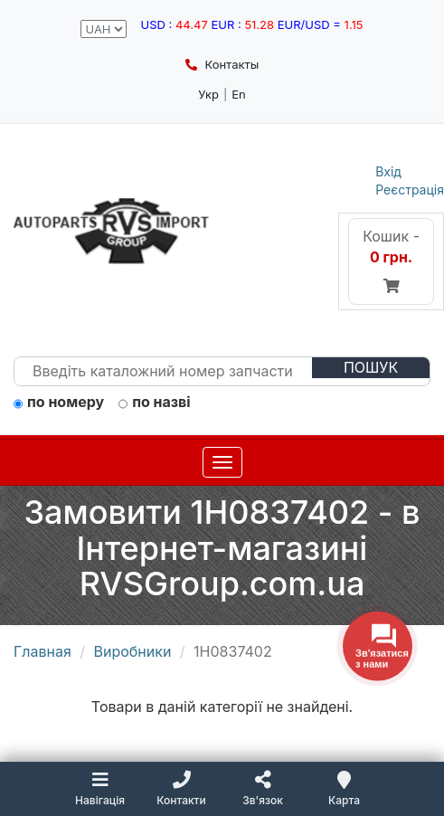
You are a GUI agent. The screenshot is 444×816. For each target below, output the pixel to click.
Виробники (133, 651)
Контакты (222, 64)
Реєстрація (409, 189)
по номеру (59, 403)
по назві (154, 403)
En (238, 94)
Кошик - (391, 260)
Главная (42, 651)
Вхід (388, 171)
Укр (208, 94)
